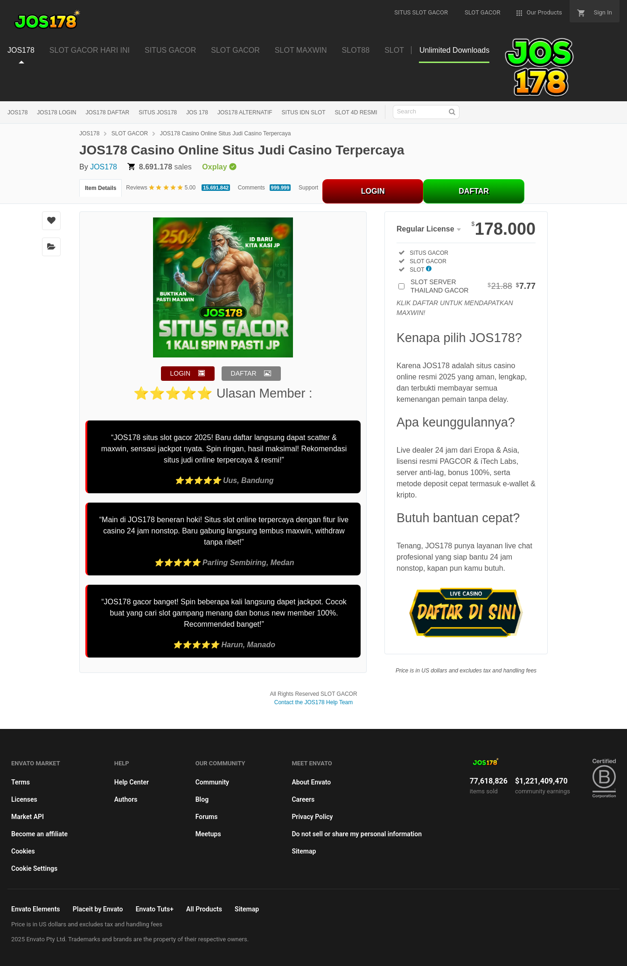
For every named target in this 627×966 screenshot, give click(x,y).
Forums (206, 816)
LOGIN (373, 191)
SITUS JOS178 (158, 112)
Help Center (131, 782)
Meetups (208, 834)
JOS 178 (197, 112)
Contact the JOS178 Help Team (313, 702)
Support (308, 187)
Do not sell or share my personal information (357, 834)
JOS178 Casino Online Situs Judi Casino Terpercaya (225, 133)
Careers (303, 799)
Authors (126, 799)
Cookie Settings (34, 868)
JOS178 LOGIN (56, 112)
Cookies (23, 851)
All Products (204, 909)
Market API (27, 816)
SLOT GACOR (129, 133)
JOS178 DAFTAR (107, 112)
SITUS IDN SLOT (304, 112)
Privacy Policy (312, 816)
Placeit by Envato (98, 909)
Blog (202, 799)
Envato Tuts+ (155, 909)
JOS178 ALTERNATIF (244, 112)
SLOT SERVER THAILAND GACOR (473, 286)
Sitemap (304, 851)
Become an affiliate (39, 834)
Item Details (100, 188)
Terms (20, 782)
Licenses (24, 799)
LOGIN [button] (180, 373)
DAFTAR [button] (244, 373)
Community (212, 782)
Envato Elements (35, 909)
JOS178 (17, 112)
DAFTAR (474, 191)
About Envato (311, 782)
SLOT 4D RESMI (356, 112)
